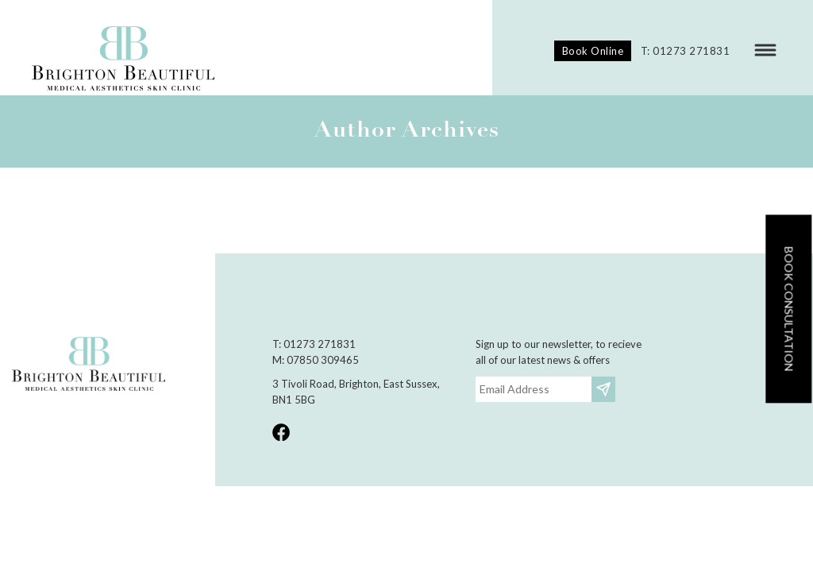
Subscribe (605, 389)
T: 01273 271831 (685, 50)
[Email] (534, 389)
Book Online (593, 50)
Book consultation (789, 308)
